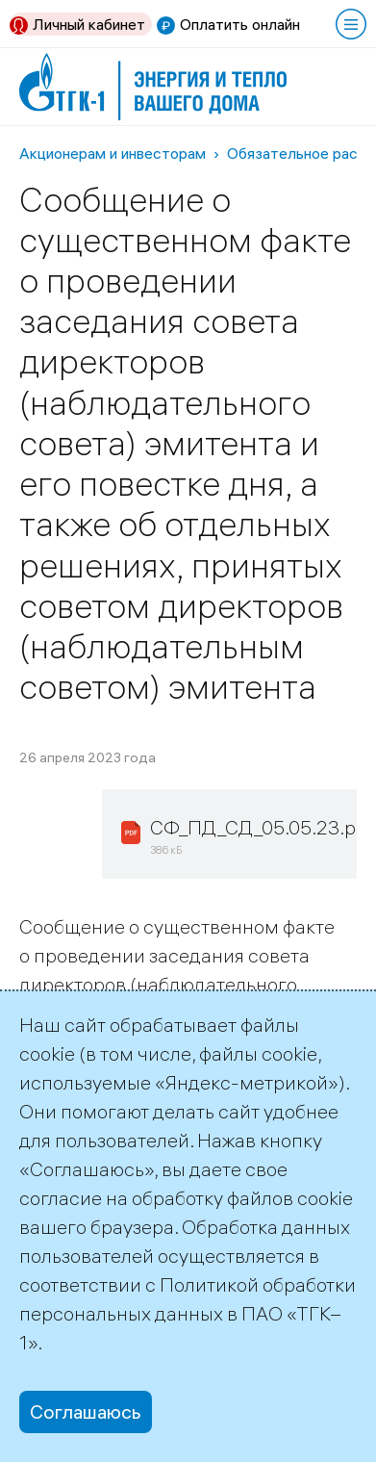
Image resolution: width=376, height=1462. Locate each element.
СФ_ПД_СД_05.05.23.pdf (261, 827)
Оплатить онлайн (240, 24)
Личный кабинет (89, 24)
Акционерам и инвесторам (112, 153)
